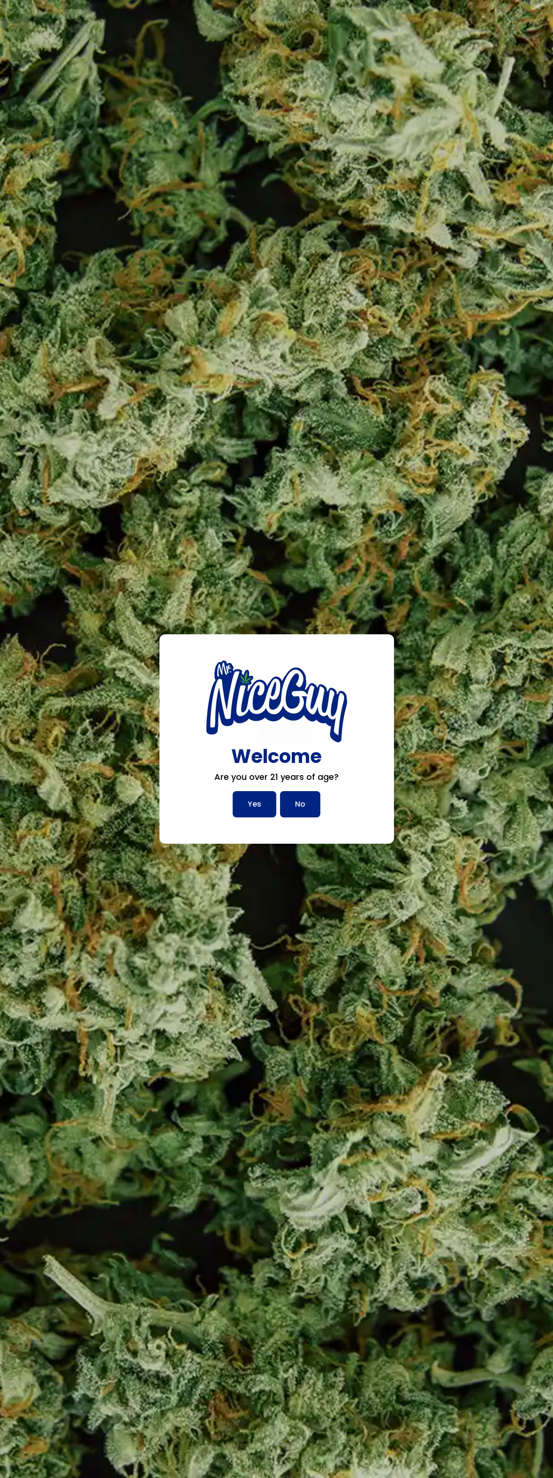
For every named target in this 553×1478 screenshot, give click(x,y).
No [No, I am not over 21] (300, 804)
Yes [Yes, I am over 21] (254, 804)
